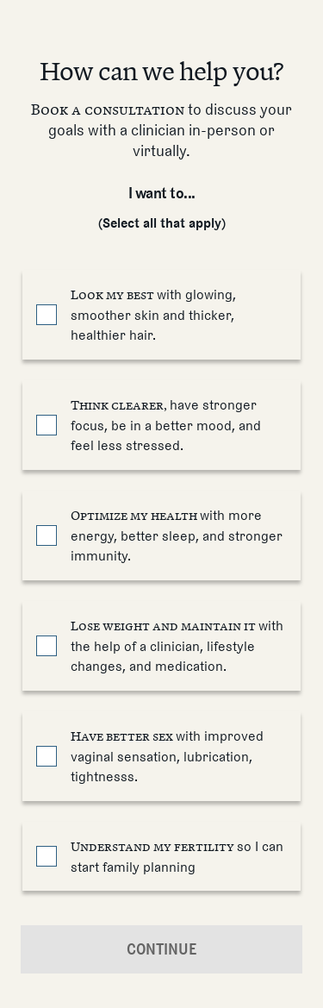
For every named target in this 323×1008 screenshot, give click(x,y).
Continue (162, 949)
